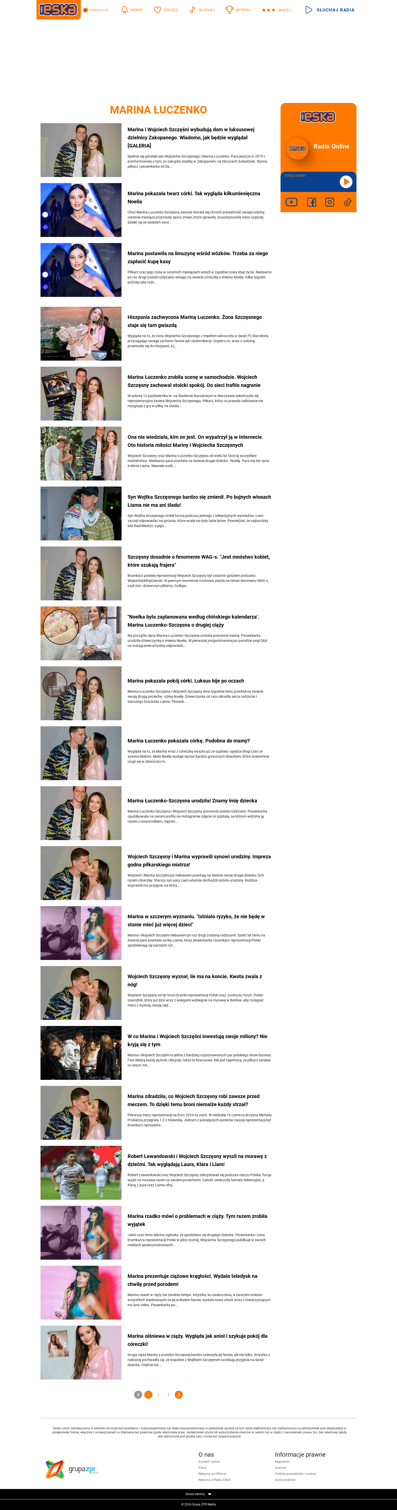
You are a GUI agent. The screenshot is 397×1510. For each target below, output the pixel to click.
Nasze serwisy (198, 1494)
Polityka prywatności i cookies (295, 1474)
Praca (202, 1468)
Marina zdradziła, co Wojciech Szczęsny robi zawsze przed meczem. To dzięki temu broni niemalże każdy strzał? (194, 1100)
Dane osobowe (285, 1480)
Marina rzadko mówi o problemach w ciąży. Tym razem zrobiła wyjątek (197, 1220)
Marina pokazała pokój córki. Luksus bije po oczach (186, 681)
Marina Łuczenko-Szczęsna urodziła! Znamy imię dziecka (192, 801)
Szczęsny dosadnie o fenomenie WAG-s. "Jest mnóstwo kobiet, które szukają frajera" (199, 561)
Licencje (280, 1468)
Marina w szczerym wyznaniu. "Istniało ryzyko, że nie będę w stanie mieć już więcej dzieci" (196, 920)
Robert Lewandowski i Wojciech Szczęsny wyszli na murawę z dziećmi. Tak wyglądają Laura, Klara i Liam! (197, 1160)
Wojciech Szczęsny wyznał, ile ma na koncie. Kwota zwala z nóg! (195, 980)
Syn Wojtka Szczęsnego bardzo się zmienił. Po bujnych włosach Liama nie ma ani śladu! (199, 501)
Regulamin (282, 1461)
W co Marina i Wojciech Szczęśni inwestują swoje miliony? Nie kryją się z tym (197, 1040)
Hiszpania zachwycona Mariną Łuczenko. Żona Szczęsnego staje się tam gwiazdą (195, 321)
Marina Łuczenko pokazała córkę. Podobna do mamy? (189, 741)
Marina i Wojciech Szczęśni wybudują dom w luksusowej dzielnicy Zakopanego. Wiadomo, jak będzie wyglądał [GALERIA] (191, 137)
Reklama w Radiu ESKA (214, 1480)
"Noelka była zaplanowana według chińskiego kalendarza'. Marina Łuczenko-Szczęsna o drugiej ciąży (193, 621)
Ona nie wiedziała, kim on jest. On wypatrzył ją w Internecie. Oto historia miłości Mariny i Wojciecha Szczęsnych (195, 441)
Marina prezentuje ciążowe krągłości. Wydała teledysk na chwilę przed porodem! (192, 1280)
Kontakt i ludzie (209, 1461)
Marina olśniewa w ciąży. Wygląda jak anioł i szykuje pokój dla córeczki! (198, 1340)
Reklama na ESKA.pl (212, 1474)
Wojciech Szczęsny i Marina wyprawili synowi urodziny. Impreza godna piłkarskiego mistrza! (199, 861)
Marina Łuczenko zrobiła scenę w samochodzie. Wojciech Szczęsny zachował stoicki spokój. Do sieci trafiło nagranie (194, 381)
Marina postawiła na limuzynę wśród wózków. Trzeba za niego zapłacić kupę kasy (198, 257)
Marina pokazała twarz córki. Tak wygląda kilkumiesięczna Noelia (194, 197)
